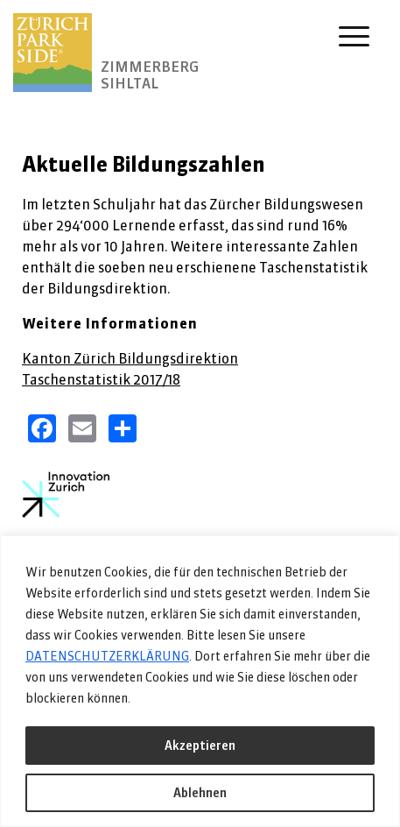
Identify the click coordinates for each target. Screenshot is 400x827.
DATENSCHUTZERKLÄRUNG (107, 656)
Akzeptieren (200, 745)
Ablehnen (200, 793)
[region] (200, 681)
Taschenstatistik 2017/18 (101, 379)
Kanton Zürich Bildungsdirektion (130, 358)
